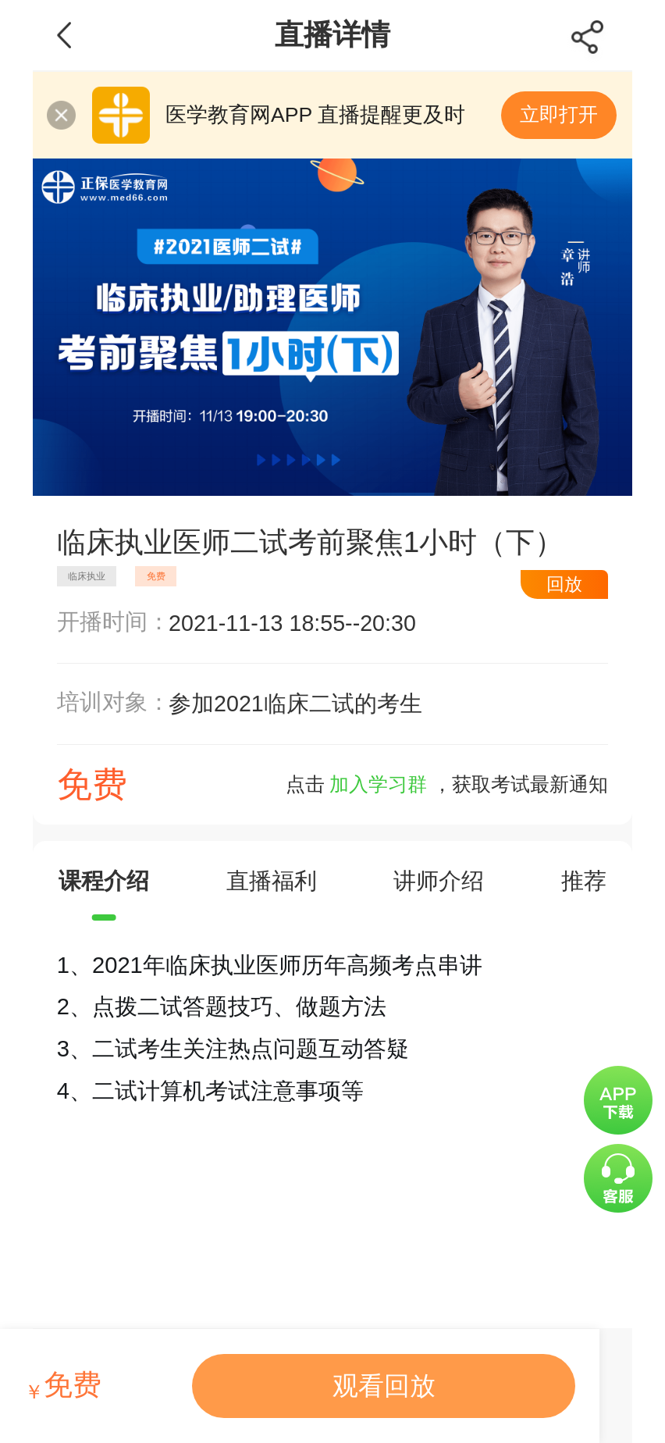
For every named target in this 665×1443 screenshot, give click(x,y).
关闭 (61, 115)
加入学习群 (378, 784)
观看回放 (384, 1385)
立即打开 (559, 114)
